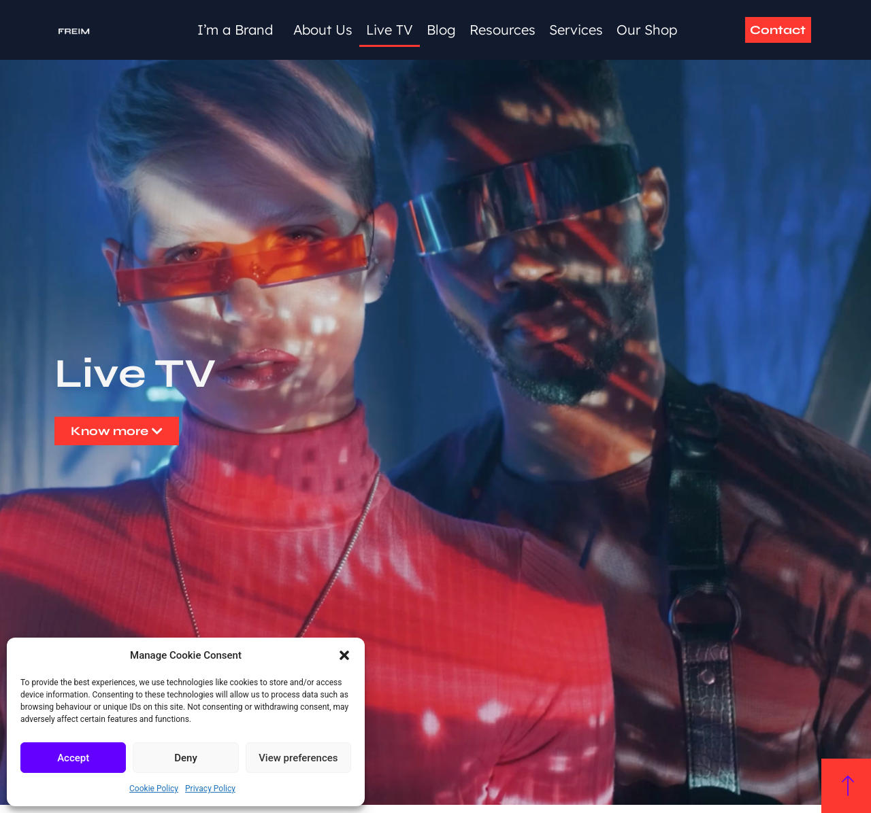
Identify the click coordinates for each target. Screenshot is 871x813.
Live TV (389, 29)
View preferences (298, 758)
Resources (503, 29)
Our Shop (647, 29)
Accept (73, 758)
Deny (185, 758)
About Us (322, 29)
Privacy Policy (210, 788)
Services (576, 29)
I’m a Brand (238, 29)
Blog (441, 29)
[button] (344, 655)
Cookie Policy (153, 788)
